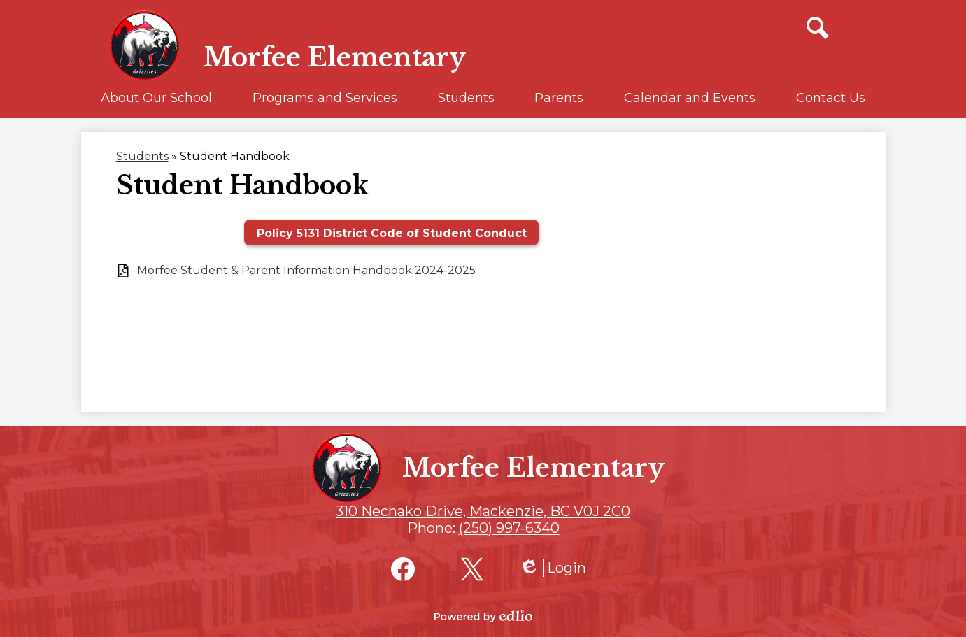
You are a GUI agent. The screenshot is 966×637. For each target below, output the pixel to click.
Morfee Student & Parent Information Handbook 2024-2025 (306, 270)
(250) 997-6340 (509, 528)
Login (552, 568)
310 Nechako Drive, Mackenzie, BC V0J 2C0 (483, 511)
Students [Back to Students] (142, 156)
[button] (156, 104)
